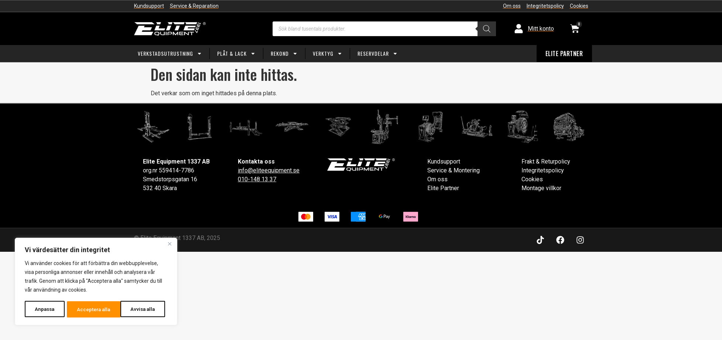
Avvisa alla (89, 309)
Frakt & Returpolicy (545, 161)
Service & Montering (453, 170)
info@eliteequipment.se (269, 170)
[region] (96, 282)
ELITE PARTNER (564, 53)
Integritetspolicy (542, 170)
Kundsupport (443, 161)
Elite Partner (443, 188)
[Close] (169, 245)
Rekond (284, 53)
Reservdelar (377, 53)
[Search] (487, 28)
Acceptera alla (140, 309)
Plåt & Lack (236, 53)
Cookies (532, 179)
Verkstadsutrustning (170, 53)
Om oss (437, 179)
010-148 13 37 (257, 179)
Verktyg (327, 53)
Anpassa (44, 309)
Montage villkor (541, 188)
